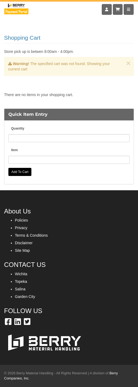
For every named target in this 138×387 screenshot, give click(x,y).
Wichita (21, 274)
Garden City (25, 296)
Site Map (22, 250)
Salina (20, 289)
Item (14, 150)
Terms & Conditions (31, 235)
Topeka (21, 281)
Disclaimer (23, 243)
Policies (21, 220)
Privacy (21, 228)
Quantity (17, 128)
